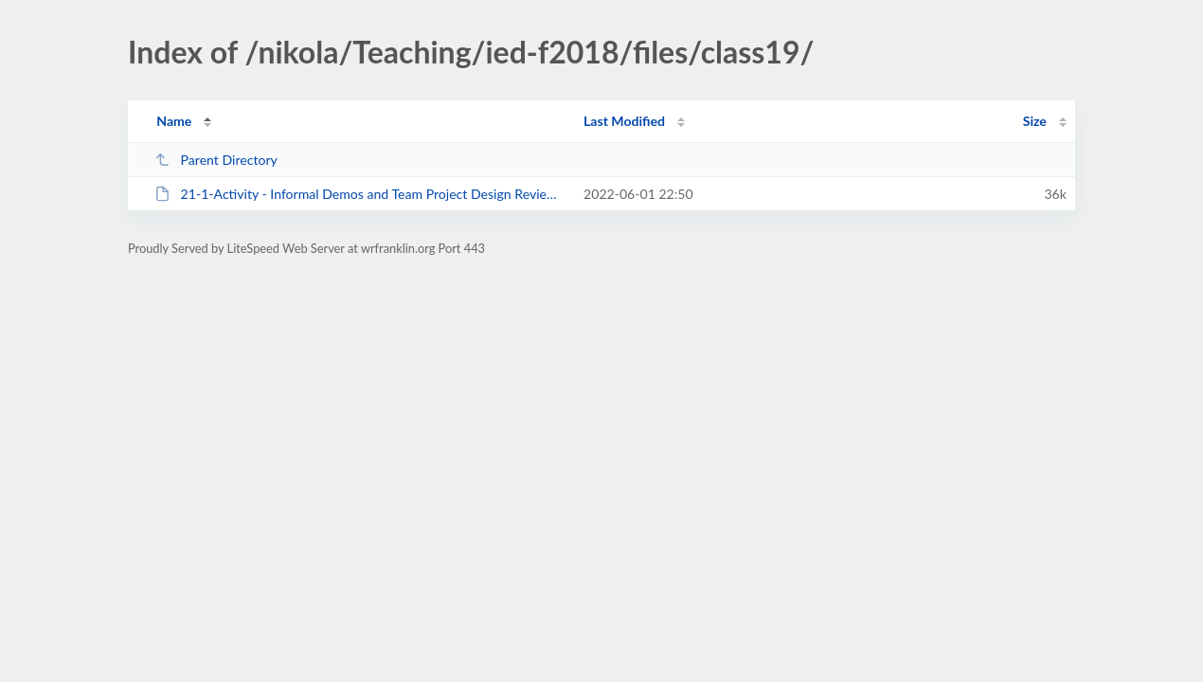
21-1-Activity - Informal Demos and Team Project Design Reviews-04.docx (360, 194)
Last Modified (624, 121)
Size (1035, 121)
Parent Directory (216, 160)
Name (173, 121)
